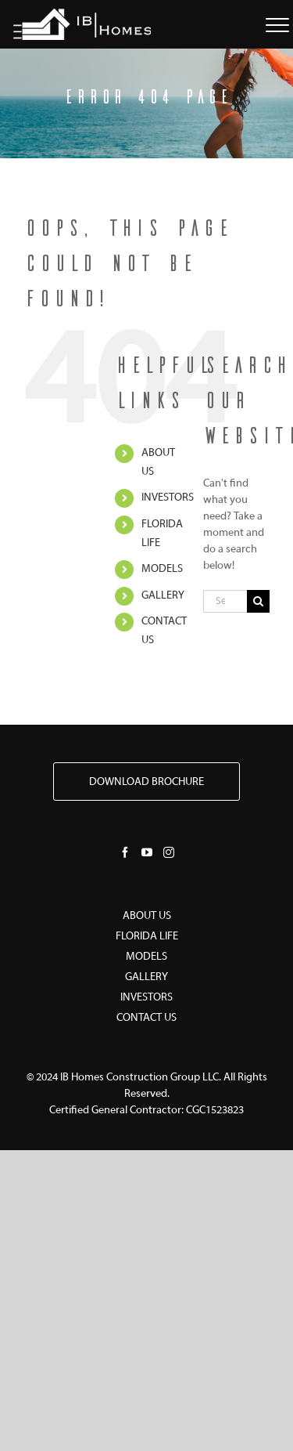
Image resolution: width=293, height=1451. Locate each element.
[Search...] (225, 601)
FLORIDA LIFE (147, 937)
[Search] (258, 601)
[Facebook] (125, 852)
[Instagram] (168, 852)
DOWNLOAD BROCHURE (146, 782)
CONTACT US (146, 1018)
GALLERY (162, 596)
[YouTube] (146, 852)
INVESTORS (167, 498)
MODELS (162, 569)
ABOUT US (147, 916)
